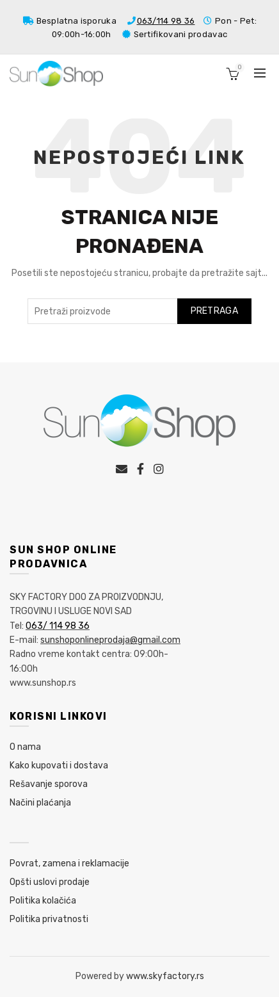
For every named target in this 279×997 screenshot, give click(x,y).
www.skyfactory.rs (165, 976)
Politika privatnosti (49, 919)
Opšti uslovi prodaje (50, 882)
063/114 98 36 (166, 21)
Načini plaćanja (40, 802)
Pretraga (214, 310)
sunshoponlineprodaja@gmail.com (110, 640)
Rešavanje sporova (49, 784)
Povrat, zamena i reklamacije (69, 863)
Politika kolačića (43, 900)
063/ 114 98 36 (58, 625)
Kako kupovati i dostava (59, 765)
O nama (25, 747)
